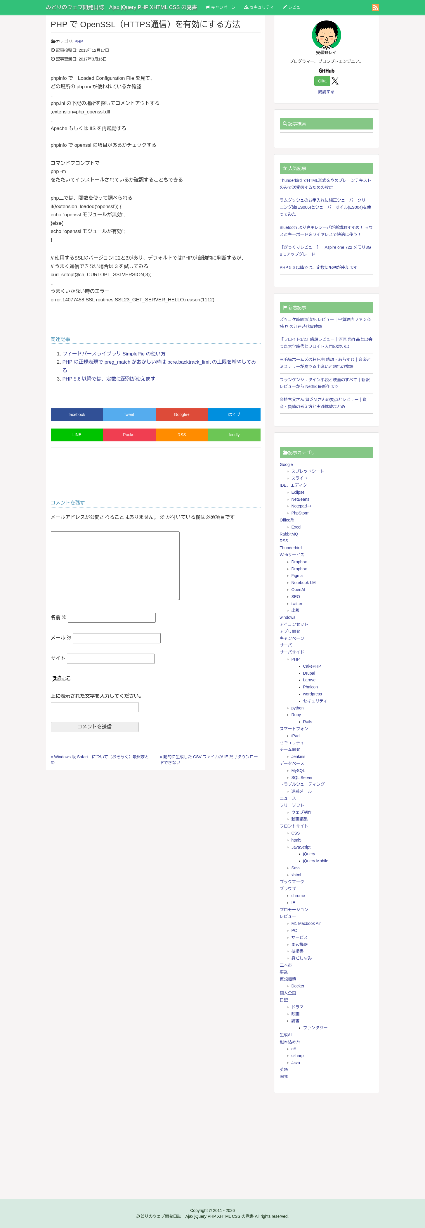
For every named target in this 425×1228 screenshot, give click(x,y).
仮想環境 (288, 979)
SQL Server (302, 777)
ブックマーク (292, 882)
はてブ (234, 414)
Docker (298, 986)
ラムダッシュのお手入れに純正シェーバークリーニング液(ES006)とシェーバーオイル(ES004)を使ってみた (325, 207)
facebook (77, 414)
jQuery (309, 854)
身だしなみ (302, 958)
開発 (284, 1076)
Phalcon (310, 687)
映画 (296, 1014)
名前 (59, 617)
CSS (296, 833)
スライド (300, 478)
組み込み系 (290, 1041)
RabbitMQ (289, 534)
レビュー (293, 7)
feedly (234, 434)
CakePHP (312, 666)
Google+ (182, 414)
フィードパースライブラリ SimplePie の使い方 (114, 354)
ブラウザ (288, 888)
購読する (326, 91)
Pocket (129, 434)
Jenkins (298, 756)
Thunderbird (291, 547)
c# (294, 1048)
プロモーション (294, 909)
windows (288, 617)
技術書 (298, 951)
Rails (307, 721)
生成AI (286, 1034)
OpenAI (298, 589)
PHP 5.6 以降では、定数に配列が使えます (109, 379)
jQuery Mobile (315, 861)
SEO (296, 596)
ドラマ (298, 1007)
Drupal (309, 673)
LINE (76, 434)
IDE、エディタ (293, 485)
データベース (292, 763)
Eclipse (298, 492)
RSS (182, 434)
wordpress (312, 694)
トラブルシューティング (302, 784)
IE (293, 902)
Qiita (322, 81)
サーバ (286, 645)
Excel (296, 527)
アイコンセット (294, 624)
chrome (298, 895)
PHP (78, 41)
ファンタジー (315, 1027)
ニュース (288, 798)
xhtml (296, 875)
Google (286, 464)
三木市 (286, 965)
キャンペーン (221, 7)
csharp (298, 1055)
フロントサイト (294, 826)
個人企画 (288, 993)
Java (296, 1062)
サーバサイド (292, 652)
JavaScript (301, 847)
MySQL (298, 770)
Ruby (296, 714)
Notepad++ (302, 506)
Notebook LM (304, 582)
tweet (129, 414)
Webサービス (292, 554)
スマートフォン (294, 728)
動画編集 (300, 819)
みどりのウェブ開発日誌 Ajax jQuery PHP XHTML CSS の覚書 (121, 7)
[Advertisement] (326, 1140)
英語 (284, 1069)
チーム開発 (290, 749)
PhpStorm (301, 513)
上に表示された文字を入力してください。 (97, 696)
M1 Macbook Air (306, 923)
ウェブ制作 (302, 812)
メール (61, 638)
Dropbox (299, 561)
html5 (296, 840)
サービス (300, 937)
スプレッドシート (308, 471)
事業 (284, 972)
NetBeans (300, 499)
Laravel (310, 680)
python (298, 708)
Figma (297, 575)
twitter (297, 603)
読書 (296, 1020)
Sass (296, 868)
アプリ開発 (290, 631)
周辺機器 (300, 944)
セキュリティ (259, 7)
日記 (284, 1000)
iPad (296, 735)
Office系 (287, 520)
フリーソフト (292, 805)
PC (294, 930)
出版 (296, 610)
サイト (58, 658)
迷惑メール (302, 791)
